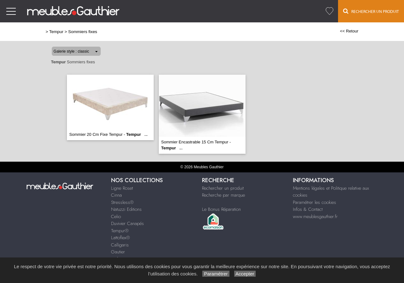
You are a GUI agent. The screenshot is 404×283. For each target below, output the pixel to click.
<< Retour (349, 31)
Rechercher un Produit (371, 11)
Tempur (56, 31)
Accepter (245, 273)
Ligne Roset (122, 188)
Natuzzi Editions (126, 209)
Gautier (118, 251)
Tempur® (119, 230)
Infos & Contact (308, 209)
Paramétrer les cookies (314, 202)
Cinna (116, 195)
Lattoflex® (120, 237)
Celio (116, 216)
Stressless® (122, 202)
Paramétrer (216, 273)
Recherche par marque (223, 195)
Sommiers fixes (82, 31)
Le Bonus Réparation (221, 209)
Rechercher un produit (223, 188)
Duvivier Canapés (127, 223)
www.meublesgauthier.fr (315, 216)
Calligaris (120, 244)
